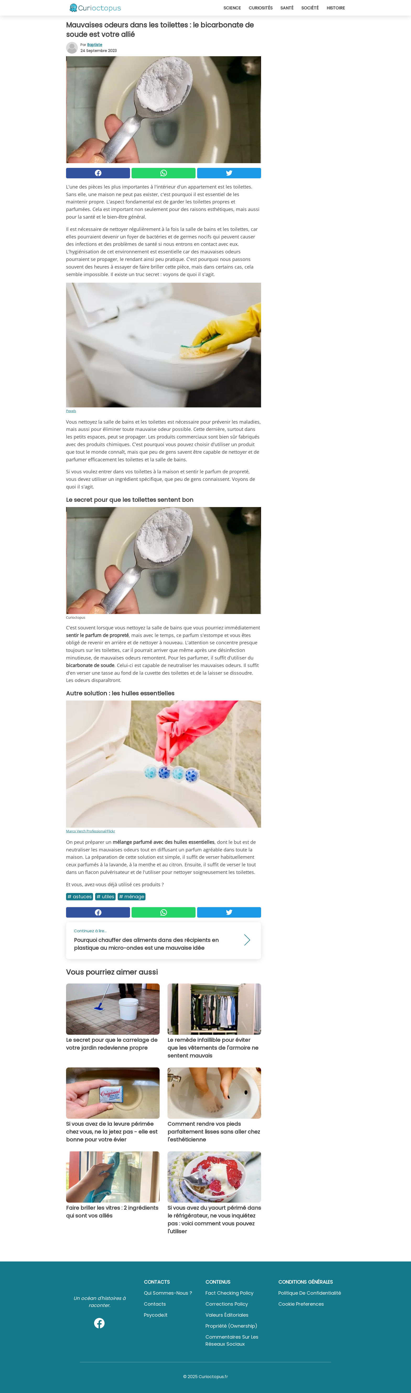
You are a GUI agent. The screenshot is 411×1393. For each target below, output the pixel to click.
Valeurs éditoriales (227, 1315)
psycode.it (155, 1315)
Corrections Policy (227, 1304)
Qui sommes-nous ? (168, 1293)
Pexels (71, 410)
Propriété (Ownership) (231, 1326)
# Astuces (79, 896)
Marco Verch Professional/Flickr (90, 831)
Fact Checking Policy (229, 1293)
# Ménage (131, 896)
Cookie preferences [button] (301, 1304)
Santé (287, 8)
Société (310, 8)
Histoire (336, 8)
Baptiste (94, 44)
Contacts (155, 1304)
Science (232, 8)
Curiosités (261, 8)
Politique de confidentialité (309, 1293)
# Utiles (105, 896)
